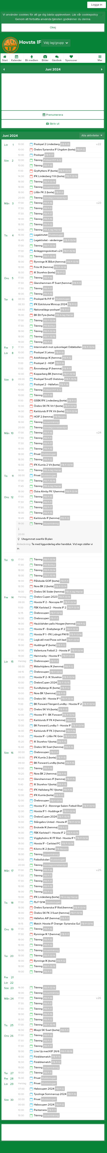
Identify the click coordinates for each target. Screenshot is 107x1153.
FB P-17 (49, 155)
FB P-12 (81, 149)
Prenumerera (53, 115)
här (101, 15)
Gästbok (57, 57)
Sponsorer (71, 57)
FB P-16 (48, 203)
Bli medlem (31, 57)
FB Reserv (60, 416)
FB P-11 (59, 192)
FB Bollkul (49, 325)
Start (5, 57)
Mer (100, 57)
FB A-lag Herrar (52, 229)
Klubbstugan (56, 235)
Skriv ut (52, 124)
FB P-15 (65, 144)
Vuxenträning (51, 187)
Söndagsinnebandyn (55, 197)
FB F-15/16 (69, 251)
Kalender (16, 57)
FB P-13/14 (65, 171)
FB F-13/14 (71, 176)
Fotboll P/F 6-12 (52, 160)
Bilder (45, 57)
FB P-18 (48, 165)
